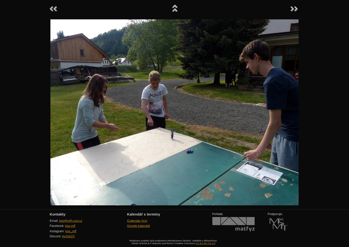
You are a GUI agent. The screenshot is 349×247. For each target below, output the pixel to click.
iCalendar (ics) (137, 221)
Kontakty (57, 214)
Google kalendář (138, 226)
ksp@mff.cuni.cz (70, 221)
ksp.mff (70, 226)
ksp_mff (70, 231)
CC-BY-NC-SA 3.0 (205, 243)
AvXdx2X (68, 236)
